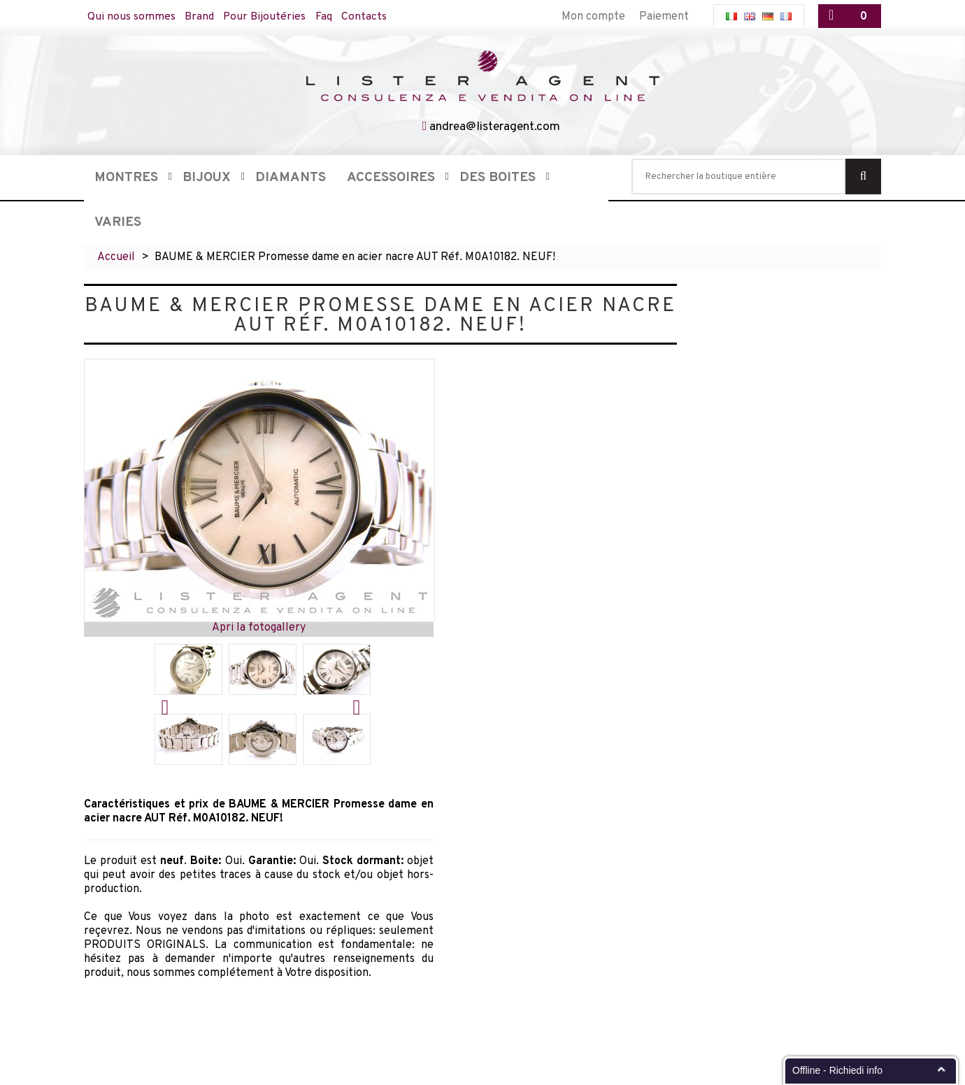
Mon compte (593, 17)
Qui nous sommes (131, 17)
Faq (325, 17)
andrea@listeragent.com (495, 127)
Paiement (664, 17)
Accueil (116, 257)
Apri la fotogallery (259, 628)
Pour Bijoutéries (266, 17)
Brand (200, 17)
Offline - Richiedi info (837, 1070)
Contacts (366, 17)
